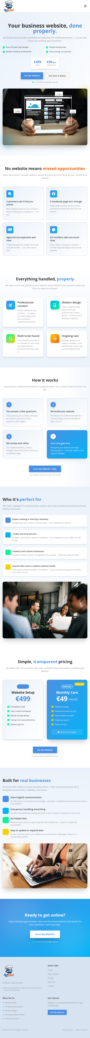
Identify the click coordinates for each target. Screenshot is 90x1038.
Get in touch (54, 756)
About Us (51, 982)
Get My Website (32, 75)
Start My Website (45, 934)
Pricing (50, 978)
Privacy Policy (68, 1030)
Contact (51, 986)
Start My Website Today (45, 469)
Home (50, 970)
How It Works (53, 974)
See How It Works (57, 75)
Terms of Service (81, 1030)
